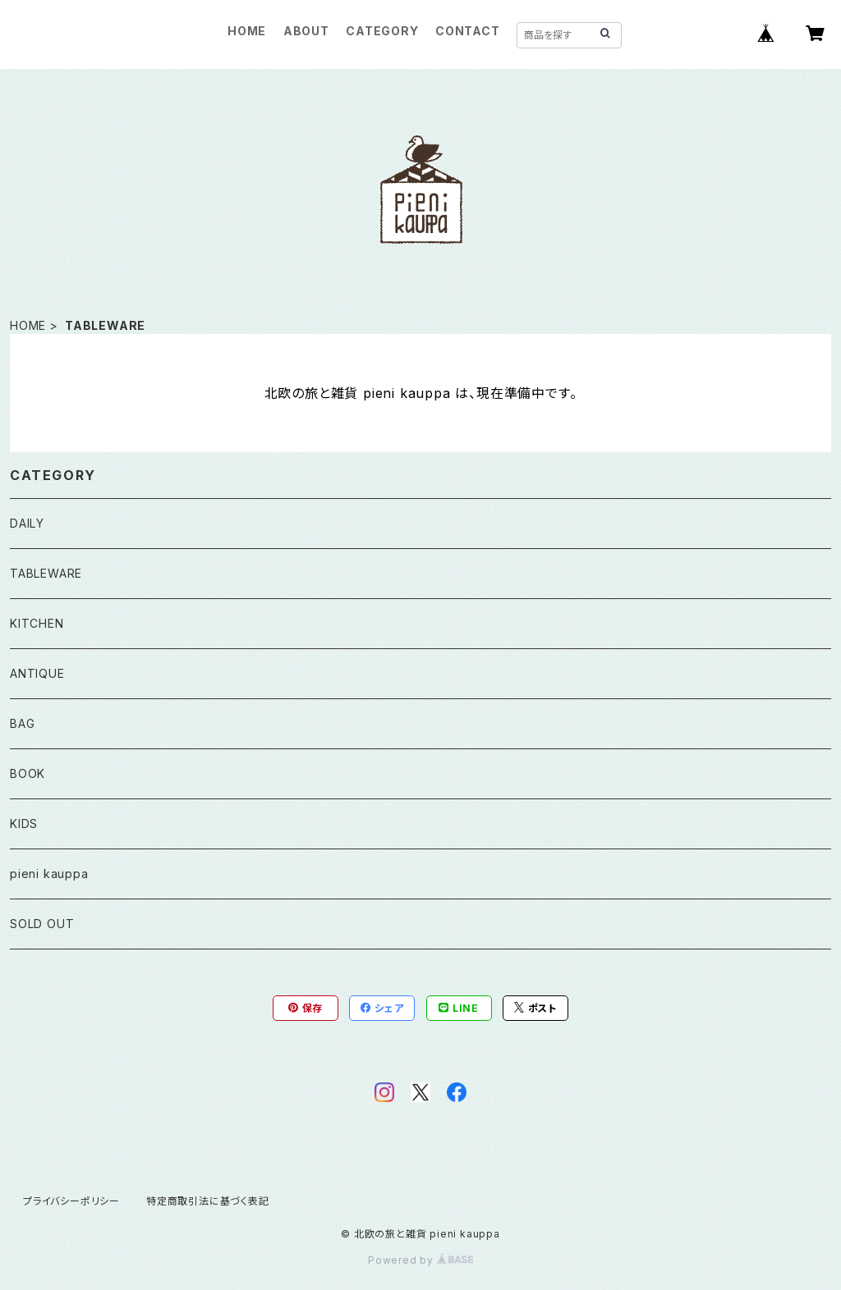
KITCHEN (37, 623)
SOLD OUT (42, 924)
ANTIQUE (37, 673)
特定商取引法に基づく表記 (207, 1201)
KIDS (24, 823)
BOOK (27, 773)
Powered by (420, 1260)
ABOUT (306, 31)
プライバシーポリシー (71, 1201)
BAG (22, 723)
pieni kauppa (49, 874)
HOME (246, 31)
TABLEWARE (46, 573)
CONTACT (467, 31)
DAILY (27, 523)
